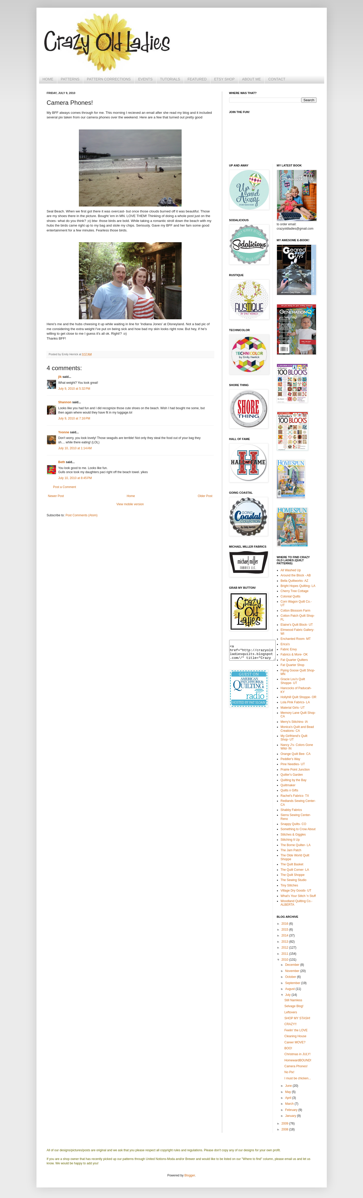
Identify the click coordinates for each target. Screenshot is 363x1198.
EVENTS (145, 79)
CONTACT (276, 79)
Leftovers (290, 1012)
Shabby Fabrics (291, 810)
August (290, 989)
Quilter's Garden (292, 774)
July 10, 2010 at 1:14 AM (75, 448)
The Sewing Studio (293, 880)
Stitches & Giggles (293, 834)
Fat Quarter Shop (292, 665)
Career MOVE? (294, 1042)
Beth (61, 462)
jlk (60, 377)
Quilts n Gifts (289, 790)
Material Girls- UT (293, 707)
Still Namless (293, 1000)
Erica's (285, 644)
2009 (285, 1123)
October (291, 977)
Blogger (189, 1175)
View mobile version (130, 504)
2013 (285, 941)
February (291, 1110)
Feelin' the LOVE (296, 1030)
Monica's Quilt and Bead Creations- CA (297, 728)
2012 (285, 947)
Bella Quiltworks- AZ (294, 581)
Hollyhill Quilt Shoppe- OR (298, 697)
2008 (285, 1129)
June (289, 1086)
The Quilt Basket (292, 864)
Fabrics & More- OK (294, 654)
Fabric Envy (289, 649)
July (288, 995)
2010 (285, 959)
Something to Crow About (298, 829)
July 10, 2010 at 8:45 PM (75, 478)
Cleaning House (295, 1036)
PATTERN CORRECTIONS (109, 79)
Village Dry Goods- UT (296, 890)
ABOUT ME (251, 79)
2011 (285, 954)
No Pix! (289, 1072)
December (292, 965)
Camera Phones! (296, 1066)
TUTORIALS (170, 79)
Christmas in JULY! (297, 1054)
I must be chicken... (297, 1078)
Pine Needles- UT (293, 764)
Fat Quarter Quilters (294, 660)
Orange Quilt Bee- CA (296, 754)
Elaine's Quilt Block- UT (297, 624)
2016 (285, 923)
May (288, 1092)
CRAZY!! (290, 1024)
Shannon (64, 402)
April (288, 1098)
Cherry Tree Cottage (295, 591)
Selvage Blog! (293, 1006)
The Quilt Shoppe (292, 875)
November (292, 971)
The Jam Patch (291, 850)
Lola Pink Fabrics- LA (295, 702)
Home (131, 496)
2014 (285, 935)
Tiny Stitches (289, 885)
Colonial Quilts (290, 596)
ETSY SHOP (224, 79)
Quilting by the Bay (293, 780)
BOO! (288, 1048)
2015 (285, 929)
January (291, 1116)
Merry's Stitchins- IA (294, 722)
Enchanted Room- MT (296, 639)
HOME (48, 79)
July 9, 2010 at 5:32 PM (74, 388)
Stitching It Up (290, 839)
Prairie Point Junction (295, 769)
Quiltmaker (288, 785)
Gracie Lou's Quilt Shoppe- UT (293, 681)
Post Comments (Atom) (82, 515)
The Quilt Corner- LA (295, 870)
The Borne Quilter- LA (296, 845)
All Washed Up (291, 570)
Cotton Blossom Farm (295, 610)
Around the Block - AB (296, 575)
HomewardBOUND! (297, 1060)
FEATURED (197, 79)
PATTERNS (70, 79)
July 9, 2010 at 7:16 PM (74, 418)
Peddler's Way (290, 759)
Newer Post (56, 496)
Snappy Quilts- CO (293, 824)
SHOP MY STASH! (297, 1018)
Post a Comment (64, 487)
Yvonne (63, 432)
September (293, 983)
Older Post (205, 496)
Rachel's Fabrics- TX (295, 796)
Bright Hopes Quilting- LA (298, 586)
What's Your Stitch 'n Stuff (298, 896)
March (290, 1104)
